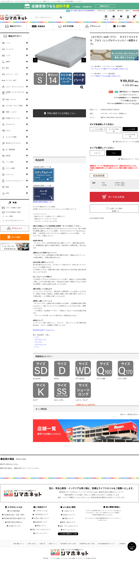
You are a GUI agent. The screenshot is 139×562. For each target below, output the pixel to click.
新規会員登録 (136, 10)
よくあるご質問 (111, 10)
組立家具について (41, 522)
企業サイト (128, 10)
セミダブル (37, 378)
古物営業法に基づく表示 (87, 543)
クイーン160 (101, 378)
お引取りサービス (15, 526)
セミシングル (58, 400)
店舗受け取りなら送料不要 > (86, 405)
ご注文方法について (41, 514)
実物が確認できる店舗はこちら (59, 113)
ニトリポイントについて (128, 95)
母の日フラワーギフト (13, 143)
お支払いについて (69, 515)
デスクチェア (10, 124)
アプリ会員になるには (129, 100)
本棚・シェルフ (11, 112)
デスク (8, 131)
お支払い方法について (41, 518)
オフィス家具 (10, 168)
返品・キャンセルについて (41, 529)
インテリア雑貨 (11, 137)
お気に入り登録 (116, 208)
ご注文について (69, 511)
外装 (7, 193)
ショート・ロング (81, 400)
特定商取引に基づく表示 (68, 543)
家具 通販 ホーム (19, 543)
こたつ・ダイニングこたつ (15, 87)
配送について (41, 526)
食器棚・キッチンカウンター (15, 93)
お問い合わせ (120, 10)
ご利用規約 (122, 543)
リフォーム (9, 174)
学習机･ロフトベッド (13, 118)
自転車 (8, 156)
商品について (68, 518)
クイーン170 (122, 378)
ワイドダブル (79, 378)
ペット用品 (9, 162)
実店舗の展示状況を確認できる (14, 518)
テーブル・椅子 (11, 80)
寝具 (7, 68)
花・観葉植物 (10, 149)
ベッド (8, 43)
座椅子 (8, 62)
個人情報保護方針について (106, 543)
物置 (7, 187)
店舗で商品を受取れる (14, 522)
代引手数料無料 (14, 511)
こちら (136, 103)
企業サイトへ (53, 543)
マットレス (9, 49)
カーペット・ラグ (12, 74)
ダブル (56, 378)
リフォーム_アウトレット (14, 181)
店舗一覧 (42, 543)
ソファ (8, 55)
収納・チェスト (11, 99)
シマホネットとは (101, 10)
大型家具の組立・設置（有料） (14, 515)
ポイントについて (41, 533)
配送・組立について (69, 522)
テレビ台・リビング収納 (14, 106)
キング (35, 400)
